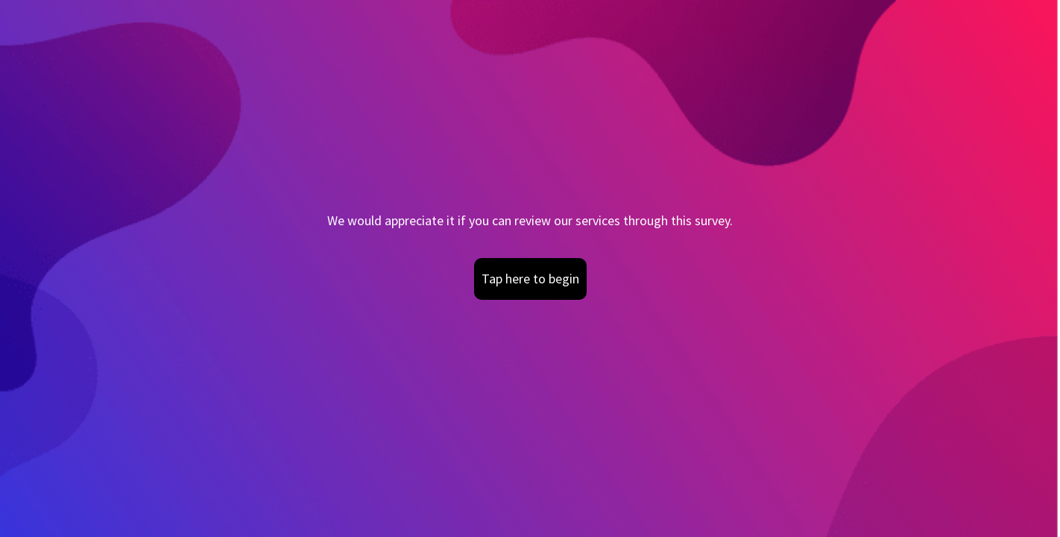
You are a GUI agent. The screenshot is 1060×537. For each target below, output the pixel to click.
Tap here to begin (530, 278)
